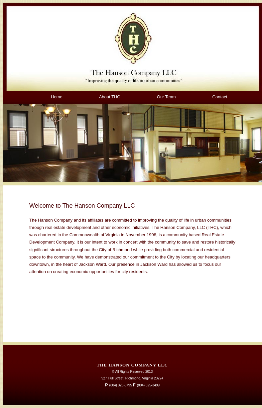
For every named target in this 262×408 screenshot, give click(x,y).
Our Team (166, 96)
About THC (109, 96)
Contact (219, 96)
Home (57, 96)
